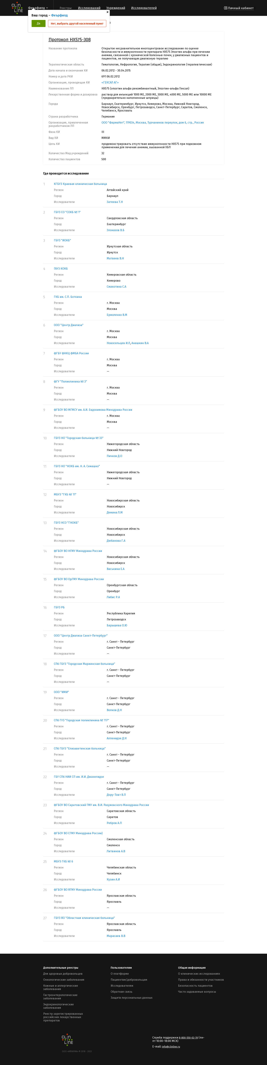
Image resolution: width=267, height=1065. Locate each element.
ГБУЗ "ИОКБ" (62, 240)
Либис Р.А (113, 597)
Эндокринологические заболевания (58, 1006)
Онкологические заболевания (63, 979)
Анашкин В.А (140, 343)
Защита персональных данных (131, 997)
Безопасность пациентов (195, 985)
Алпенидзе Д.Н (117, 738)
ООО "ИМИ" (61, 692)
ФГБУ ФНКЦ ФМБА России (71, 353)
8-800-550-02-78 (188, 1037)
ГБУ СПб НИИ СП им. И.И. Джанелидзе (79, 776)
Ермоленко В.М (117, 315)
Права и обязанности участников (201, 979)
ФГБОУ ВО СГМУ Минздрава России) (78, 833)
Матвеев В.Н (115, 258)
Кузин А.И (113, 879)
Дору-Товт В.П (116, 794)
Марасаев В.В (116, 936)
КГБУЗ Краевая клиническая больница (80, 184)
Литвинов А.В (116, 851)
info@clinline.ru (171, 1046)
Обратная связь (121, 991)
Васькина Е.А (115, 569)
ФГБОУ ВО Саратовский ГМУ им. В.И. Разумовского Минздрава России (101, 805)
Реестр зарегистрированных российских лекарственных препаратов (63, 1017)
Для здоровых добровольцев (63, 973)
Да (38, 23)
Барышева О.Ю (117, 625)
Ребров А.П (114, 823)
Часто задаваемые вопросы (197, 991)
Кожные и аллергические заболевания (60, 987)
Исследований (89, 8)
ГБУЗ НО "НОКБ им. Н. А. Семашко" (77, 466)
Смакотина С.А (116, 286)
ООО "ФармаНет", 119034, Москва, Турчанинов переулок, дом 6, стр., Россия (152, 122)
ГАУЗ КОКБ (61, 268)
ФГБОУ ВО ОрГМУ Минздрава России (79, 579)
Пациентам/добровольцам (129, 979)
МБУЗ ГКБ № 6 (63, 861)
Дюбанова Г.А (116, 540)
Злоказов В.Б (115, 230)
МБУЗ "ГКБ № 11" (65, 494)
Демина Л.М (115, 512)
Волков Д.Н (114, 710)
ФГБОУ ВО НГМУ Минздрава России (78, 551)
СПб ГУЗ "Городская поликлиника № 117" (81, 720)
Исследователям (122, 985)
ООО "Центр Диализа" (68, 325)
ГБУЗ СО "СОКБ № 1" (67, 212)
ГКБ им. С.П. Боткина (68, 297)
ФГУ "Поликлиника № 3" (70, 381)
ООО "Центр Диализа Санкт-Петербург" (81, 635)
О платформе (120, 973)
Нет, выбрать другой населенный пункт (77, 23)
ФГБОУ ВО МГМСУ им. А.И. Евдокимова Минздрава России (93, 409)
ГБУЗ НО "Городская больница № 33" (78, 438)
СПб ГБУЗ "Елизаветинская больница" (80, 748)
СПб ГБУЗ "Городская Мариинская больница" (84, 664)
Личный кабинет (241, 8)
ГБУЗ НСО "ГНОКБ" (66, 522)
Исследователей (144, 8)
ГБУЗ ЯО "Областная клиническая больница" (84, 918)
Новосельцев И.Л (118, 343)
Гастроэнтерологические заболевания (60, 996)
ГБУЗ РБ (59, 607)
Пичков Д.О (114, 456)
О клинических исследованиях (199, 973)
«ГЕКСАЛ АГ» (110, 82)
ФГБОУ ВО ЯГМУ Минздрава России (78, 889)
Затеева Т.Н (115, 202)
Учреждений (115, 8)
